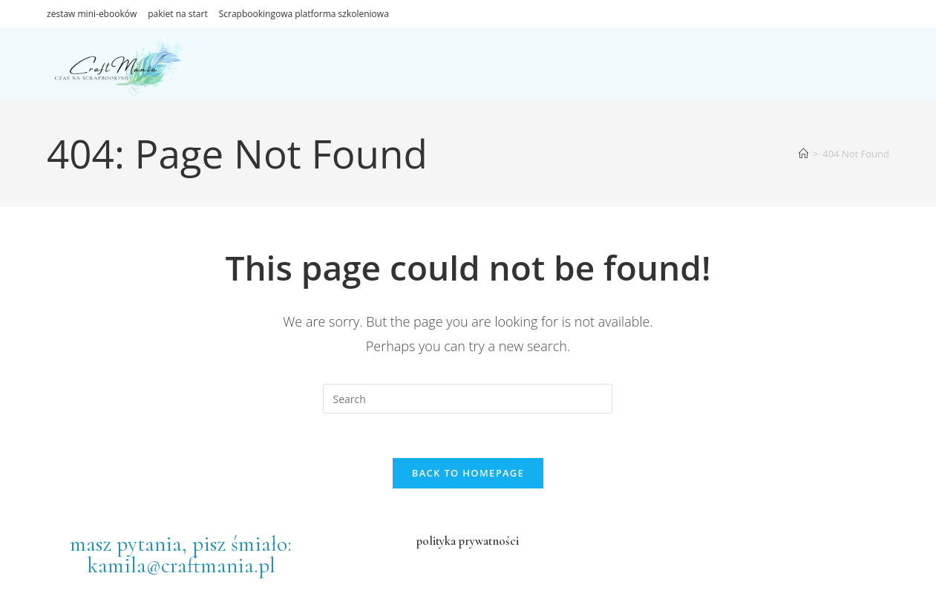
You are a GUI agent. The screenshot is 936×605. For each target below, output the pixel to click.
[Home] (803, 153)
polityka (436, 541)
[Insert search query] (467, 398)
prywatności (487, 541)
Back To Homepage (468, 473)
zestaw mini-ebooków (92, 13)
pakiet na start (177, 13)
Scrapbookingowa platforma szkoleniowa (304, 13)
